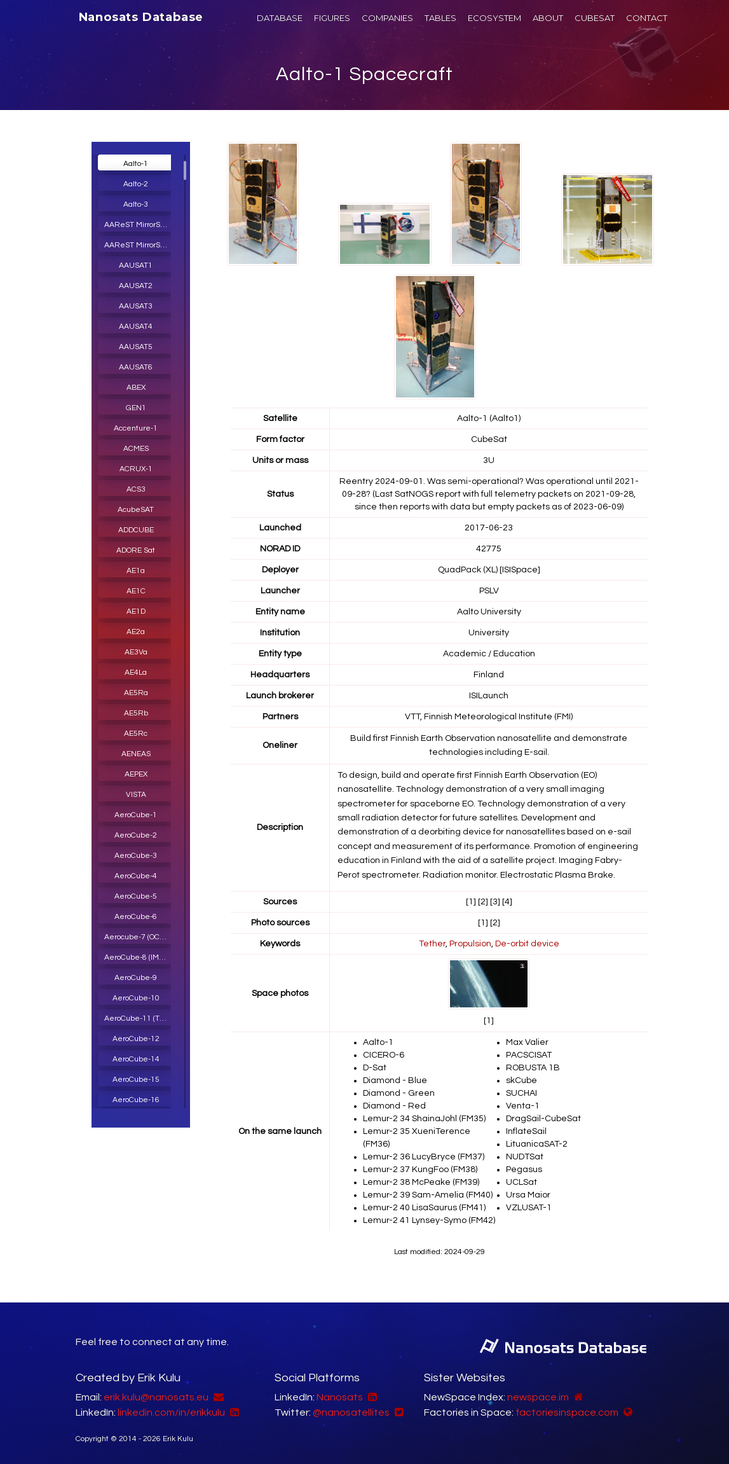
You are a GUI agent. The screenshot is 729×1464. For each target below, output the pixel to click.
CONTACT (646, 18)
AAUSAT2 (136, 286)
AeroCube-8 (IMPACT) (139, 957)
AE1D (136, 611)
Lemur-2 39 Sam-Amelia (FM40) (428, 1195)
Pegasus (524, 1169)
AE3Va (136, 652)
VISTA (136, 795)
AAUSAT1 (136, 265)
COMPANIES (387, 18)
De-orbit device (527, 943)
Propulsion (470, 943)
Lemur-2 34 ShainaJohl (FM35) (424, 1118)
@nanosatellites (351, 1412)
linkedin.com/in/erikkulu (171, 1412)
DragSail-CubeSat (543, 1118)
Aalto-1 (135, 164)
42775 (488, 548)
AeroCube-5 (135, 896)
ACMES (136, 449)
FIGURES (332, 18)
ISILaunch (488, 695)
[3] (495, 901)
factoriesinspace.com (566, 1412)
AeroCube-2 (135, 835)
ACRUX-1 (136, 469)
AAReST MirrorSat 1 (139, 225)
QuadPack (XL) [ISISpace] (489, 569)
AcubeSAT (136, 510)
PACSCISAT (529, 1055)
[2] (483, 901)
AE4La (136, 672)
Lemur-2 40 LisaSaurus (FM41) (424, 1207)
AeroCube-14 (136, 1059)
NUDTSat (524, 1156)
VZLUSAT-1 (529, 1207)
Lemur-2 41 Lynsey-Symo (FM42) (429, 1220)
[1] (471, 901)
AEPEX (136, 774)
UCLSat (521, 1182)
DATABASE (280, 18)
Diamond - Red (394, 1105)
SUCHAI (521, 1093)
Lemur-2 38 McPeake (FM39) (421, 1182)
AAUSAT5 (136, 347)
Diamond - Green (399, 1093)
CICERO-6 (383, 1055)
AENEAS (136, 754)
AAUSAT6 (136, 367)
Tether (432, 943)
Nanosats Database (141, 17)
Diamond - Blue (395, 1080)
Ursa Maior (528, 1195)
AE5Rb (136, 713)
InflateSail (526, 1131)
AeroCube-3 (135, 856)
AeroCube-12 (136, 1039)
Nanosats (340, 1397)
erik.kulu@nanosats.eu (156, 1397)
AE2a (135, 632)
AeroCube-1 (135, 815)
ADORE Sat (135, 550)
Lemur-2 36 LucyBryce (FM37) (423, 1156)
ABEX (136, 387)
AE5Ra (136, 693)
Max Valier (527, 1042)
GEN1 (136, 408)
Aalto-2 (135, 184)
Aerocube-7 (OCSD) (137, 937)
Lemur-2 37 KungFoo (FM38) (420, 1169)
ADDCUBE (136, 530)
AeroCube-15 (136, 1079)
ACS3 (136, 489)
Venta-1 (523, 1105)
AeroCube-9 (135, 978)
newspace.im (538, 1397)
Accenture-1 (136, 428)
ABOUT (548, 18)
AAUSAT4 (136, 326)
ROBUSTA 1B (533, 1067)
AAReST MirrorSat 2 (139, 245)
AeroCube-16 (136, 1100)
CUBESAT (595, 18)
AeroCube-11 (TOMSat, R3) (139, 1018)
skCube (521, 1080)
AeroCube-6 (135, 917)
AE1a (135, 571)
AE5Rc (135, 733)
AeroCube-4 (135, 876)
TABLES (440, 18)
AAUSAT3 (136, 306)
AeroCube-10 (136, 998)
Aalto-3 (135, 204)
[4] (507, 901)
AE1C (136, 591)
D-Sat (374, 1067)
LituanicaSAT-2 (537, 1144)
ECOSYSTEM (494, 18)
